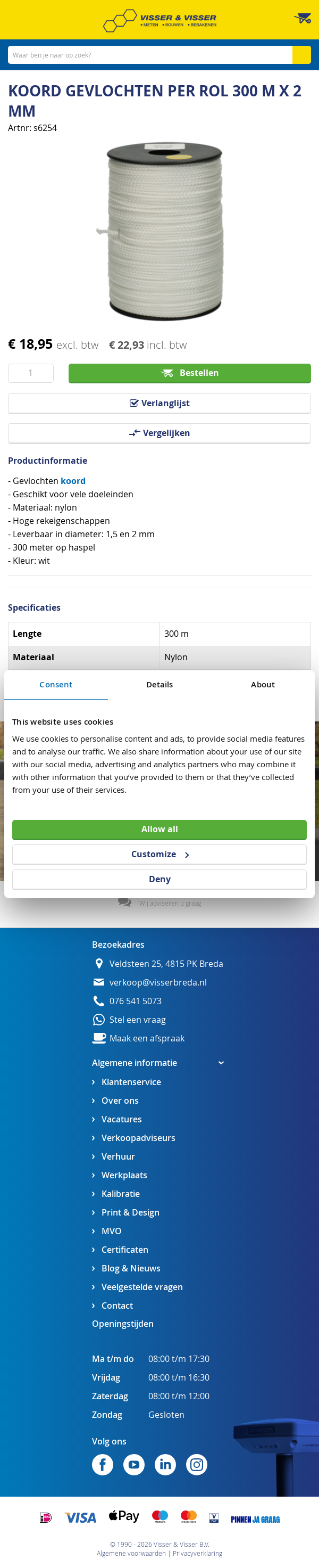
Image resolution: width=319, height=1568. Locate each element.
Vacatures (122, 1119)
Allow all (159, 829)
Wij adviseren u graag (170, 903)
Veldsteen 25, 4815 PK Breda (166, 964)
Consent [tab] (55, 683)
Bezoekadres (118, 944)
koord (73, 481)
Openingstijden (123, 1323)
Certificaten (125, 1249)
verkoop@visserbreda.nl (158, 982)
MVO (112, 1231)
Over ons (120, 1100)
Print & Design (131, 1212)
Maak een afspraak (147, 1038)
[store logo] (159, 20)
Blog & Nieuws (131, 1268)
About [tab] (263, 683)
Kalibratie (121, 1194)
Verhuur (118, 1156)
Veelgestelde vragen (142, 1287)
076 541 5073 (136, 1001)
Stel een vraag (138, 1019)
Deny (160, 879)
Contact (117, 1305)
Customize (160, 854)
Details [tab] (159, 683)
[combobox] (159, 55)
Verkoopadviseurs (138, 1138)
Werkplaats (124, 1175)
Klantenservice (131, 1082)
